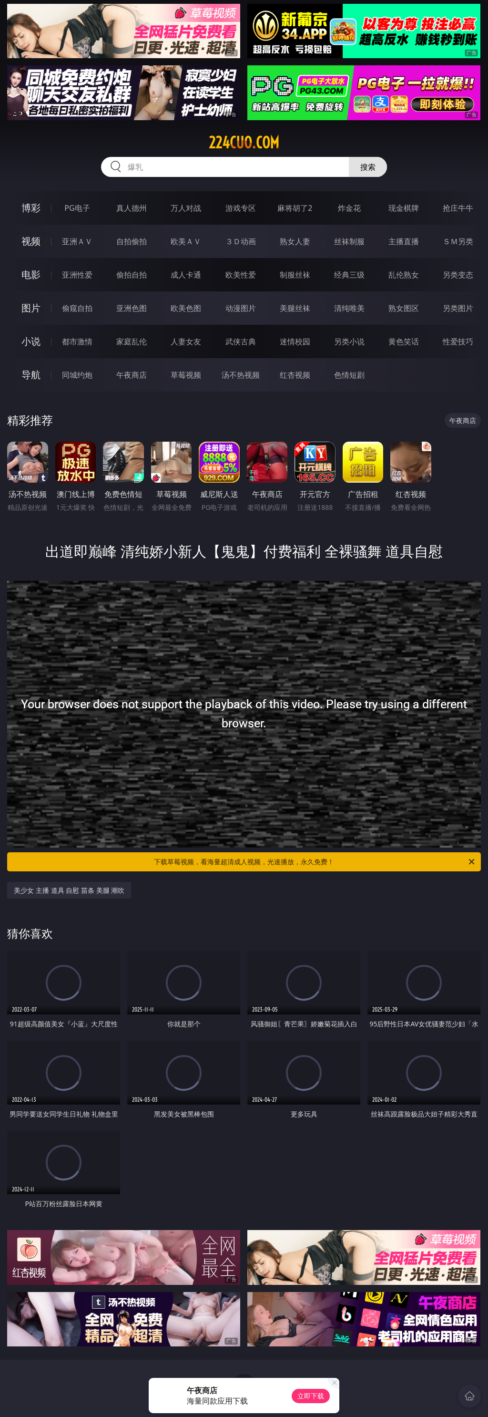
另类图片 (458, 308)
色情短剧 (349, 375)
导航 (31, 374)
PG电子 (77, 208)
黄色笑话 (403, 341)
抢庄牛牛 (458, 208)
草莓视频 (186, 375)
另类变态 (458, 274)
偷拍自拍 (131, 274)
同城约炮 (77, 375)
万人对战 (186, 208)
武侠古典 (240, 341)
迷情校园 (295, 341)
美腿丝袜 (295, 308)
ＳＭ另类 (458, 241)
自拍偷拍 (131, 241)
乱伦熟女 (403, 274)
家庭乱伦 (131, 341)
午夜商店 (131, 375)
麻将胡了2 (294, 208)
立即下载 (310, 1395)
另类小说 (349, 341)
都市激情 (77, 341)
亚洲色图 (131, 308)
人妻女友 (186, 341)
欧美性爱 (240, 274)
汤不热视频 (241, 375)
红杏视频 (295, 375)
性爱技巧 (458, 341)
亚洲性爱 (77, 274)
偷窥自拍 (77, 308)
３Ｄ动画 (240, 241)
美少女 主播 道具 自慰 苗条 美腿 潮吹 (69, 890)
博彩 (31, 207)
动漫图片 (240, 308)
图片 (31, 307)
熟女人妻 (295, 241)
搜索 (368, 167)
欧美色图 (186, 308)
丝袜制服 (349, 241)
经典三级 (349, 274)
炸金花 (349, 208)
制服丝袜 (295, 274)
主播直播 (403, 241)
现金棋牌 (403, 208)
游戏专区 (240, 208)
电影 (31, 274)
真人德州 (131, 208)
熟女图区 (403, 308)
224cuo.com (244, 142)
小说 (31, 341)
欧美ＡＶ (186, 241)
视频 (31, 241)
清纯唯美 (349, 308)
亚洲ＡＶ (77, 241)
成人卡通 (186, 274)
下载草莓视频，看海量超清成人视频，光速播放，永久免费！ (315, 862)
